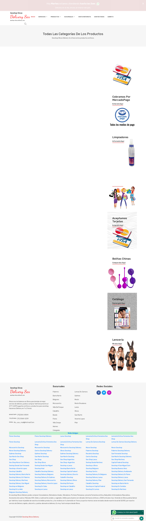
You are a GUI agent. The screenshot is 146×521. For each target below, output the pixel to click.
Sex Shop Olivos (40, 462)
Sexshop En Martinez (118, 489)
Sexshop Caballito (15, 471)
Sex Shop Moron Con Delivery (19, 462)
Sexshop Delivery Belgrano (44, 474)
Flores (55, 419)
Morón (77, 399)
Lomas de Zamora (81, 392)
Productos (56, 17)
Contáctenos (99, 17)
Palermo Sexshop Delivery (120, 451)
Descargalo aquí (118, 303)
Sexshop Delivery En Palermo (19, 477)
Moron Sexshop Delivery (17, 451)
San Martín (78, 415)
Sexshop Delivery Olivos (68, 480)
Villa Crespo (57, 423)
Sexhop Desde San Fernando (19, 465)
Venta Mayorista (84, 17)
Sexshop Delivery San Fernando (122, 480)
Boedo (55, 415)
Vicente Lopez (80, 419)
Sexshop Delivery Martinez (18, 480)
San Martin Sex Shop (16, 457)
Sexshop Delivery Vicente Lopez (46, 483)
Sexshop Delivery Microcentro (45, 480)
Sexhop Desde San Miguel (44, 465)
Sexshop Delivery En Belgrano (96, 474)
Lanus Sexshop (65, 436)
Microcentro (57, 403)
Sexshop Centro (91, 471)
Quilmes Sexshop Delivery (69, 454)
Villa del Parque (58, 407)
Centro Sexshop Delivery (43, 451)
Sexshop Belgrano (92, 468)
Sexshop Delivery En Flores (120, 474)
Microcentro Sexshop (16, 448)
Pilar (76, 423)
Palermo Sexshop (92, 451)
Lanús (77, 407)
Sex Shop (12, 459)
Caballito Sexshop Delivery (44, 471)
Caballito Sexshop (66, 477)
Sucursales (69, 17)
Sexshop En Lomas (92, 489)
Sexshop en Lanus (41, 489)
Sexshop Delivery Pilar (93, 480)
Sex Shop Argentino (67, 459)
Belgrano (56, 399)
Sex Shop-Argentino (67, 462)
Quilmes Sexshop (15, 454)
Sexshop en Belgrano (16, 486)
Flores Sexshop (14, 436)
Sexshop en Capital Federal (95, 486)
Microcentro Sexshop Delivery (70, 448)
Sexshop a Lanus (66, 465)
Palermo (56, 392)
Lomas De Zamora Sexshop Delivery (124, 442)
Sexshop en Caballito (67, 486)
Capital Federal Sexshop (120, 462)
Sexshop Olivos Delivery (30, 517)
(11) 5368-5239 (23, 419)
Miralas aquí (117, 344)
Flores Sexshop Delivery (43, 436)
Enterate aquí (117, 104)
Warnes (55, 426)
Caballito (56, 411)
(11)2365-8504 (22, 415)
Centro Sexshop (91, 457)
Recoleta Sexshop (92, 454)
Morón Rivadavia (80, 403)
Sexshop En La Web (16, 489)
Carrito (110, 17)
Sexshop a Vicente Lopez (18, 468)
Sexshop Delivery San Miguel (19, 483)
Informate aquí (118, 141)
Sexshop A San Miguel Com (120, 465)
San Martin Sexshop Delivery (121, 457)
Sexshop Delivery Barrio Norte (19, 474)
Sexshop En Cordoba (118, 486)
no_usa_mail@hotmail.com (24, 422)
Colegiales (56, 430)
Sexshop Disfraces (67, 483)
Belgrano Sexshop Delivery (18, 492)
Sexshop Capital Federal (68, 471)
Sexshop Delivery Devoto (69, 474)
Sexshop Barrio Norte (67, 468)
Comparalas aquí (119, 263)
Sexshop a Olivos (92, 465)
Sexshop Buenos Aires (119, 468)
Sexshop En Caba (41, 486)
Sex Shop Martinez (118, 459)
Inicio (33, 17)
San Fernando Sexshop (119, 454)
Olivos (77, 411)
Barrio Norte (57, 396)
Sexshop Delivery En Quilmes (45, 477)
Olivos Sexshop (65, 451)
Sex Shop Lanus (91, 459)
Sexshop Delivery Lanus (94, 477)
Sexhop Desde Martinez (94, 462)
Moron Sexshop (91, 448)
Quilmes (77, 396)
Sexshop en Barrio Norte (120, 483)
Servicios (42, 17)
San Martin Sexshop (42, 457)
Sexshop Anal (39, 468)
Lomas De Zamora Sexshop (95, 442)
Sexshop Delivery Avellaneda (121, 471)
